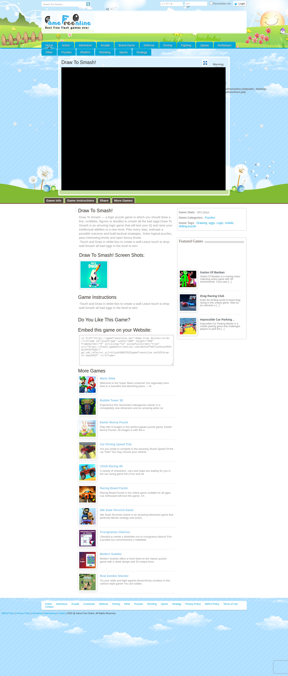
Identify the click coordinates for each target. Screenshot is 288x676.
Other (127, 604)
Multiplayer (225, 45)
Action (66, 45)
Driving (167, 45)
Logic (220, 223)
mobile (229, 223)
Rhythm (85, 52)
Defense (149, 45)
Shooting (104, 52)
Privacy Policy (193, 604)
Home (49, 45)
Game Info (53, 200)
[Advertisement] (169, 22)
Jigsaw (204, 45)
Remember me (221, 3)
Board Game (127, 45)
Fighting (186, 45)
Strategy (142, 52)
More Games (123, 200)
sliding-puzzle (187, 226)
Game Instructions (80, 200)
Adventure (85, 45)
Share (104, 200)
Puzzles (67, 52)
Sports (123, 52)
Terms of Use (230, 604)
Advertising (50, 613)
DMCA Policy (212, 604)
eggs (212, 223)
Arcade (105, 45)
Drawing (201, 223)
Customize (89, 604)
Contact (49, 606)
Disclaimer (37, 613)
